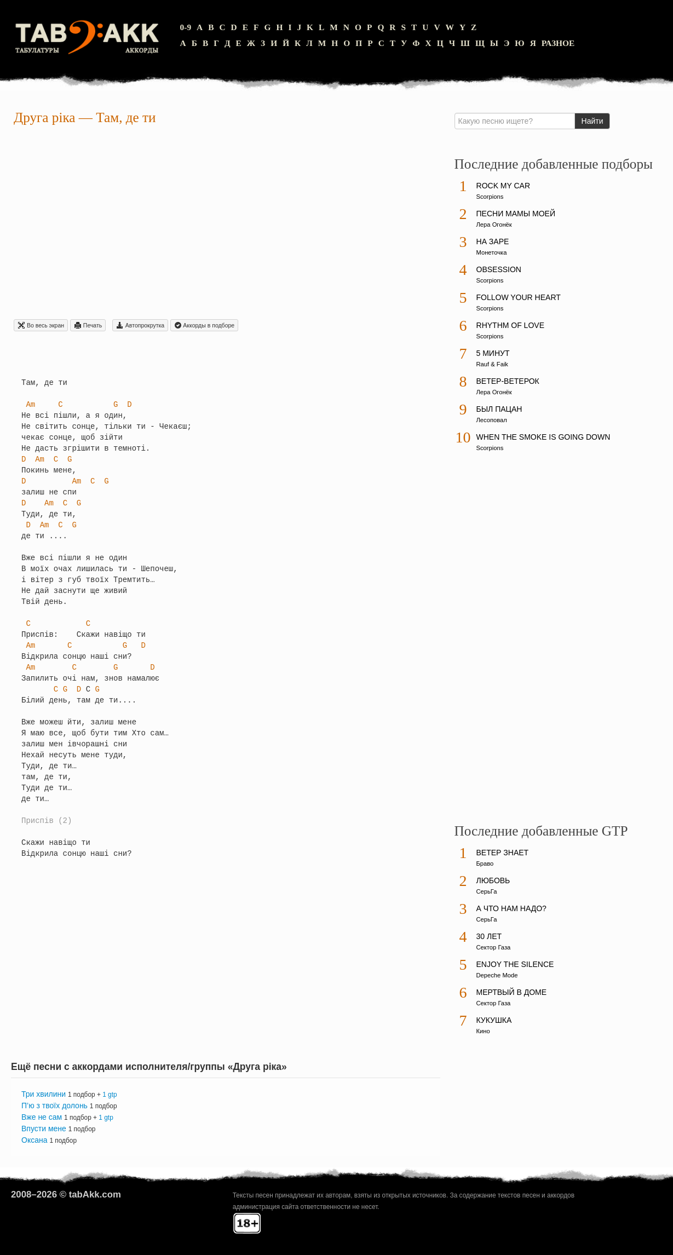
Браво (485, 863)
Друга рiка (44, 117)
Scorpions (490, 196)
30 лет (489, 936)
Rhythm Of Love (510, 325)
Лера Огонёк (494, 224)
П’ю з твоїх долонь (54, 1105)
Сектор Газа (493, 947)
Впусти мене (43, 1128)
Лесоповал (491, 420)
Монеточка (491, 252)
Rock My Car (503, 185)
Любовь (493, 880)
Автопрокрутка (140, 325)
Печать (88, 325)
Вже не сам (41, 1117)
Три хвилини (43, 1094)
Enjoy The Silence (515, 964)
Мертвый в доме (511, 992)
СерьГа (486, 891)
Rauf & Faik (492, 364)
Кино (483, 1031)
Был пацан (499, 409)
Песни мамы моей (515, 213)
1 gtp (109, 1094)
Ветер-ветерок (507, 381)
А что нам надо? (511, 908)
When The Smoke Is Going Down (543, 437)
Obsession (498, 269)
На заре (492, 241)
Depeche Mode (497, 975)
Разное (558, 43)
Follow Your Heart (518, 297)
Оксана (34, 1140)
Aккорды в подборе (204, 325)
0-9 (186, 27)
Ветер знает (502, 852)
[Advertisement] (226, 224)
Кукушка (494, 1020)
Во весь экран (41, 325)
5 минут (493, 353)
